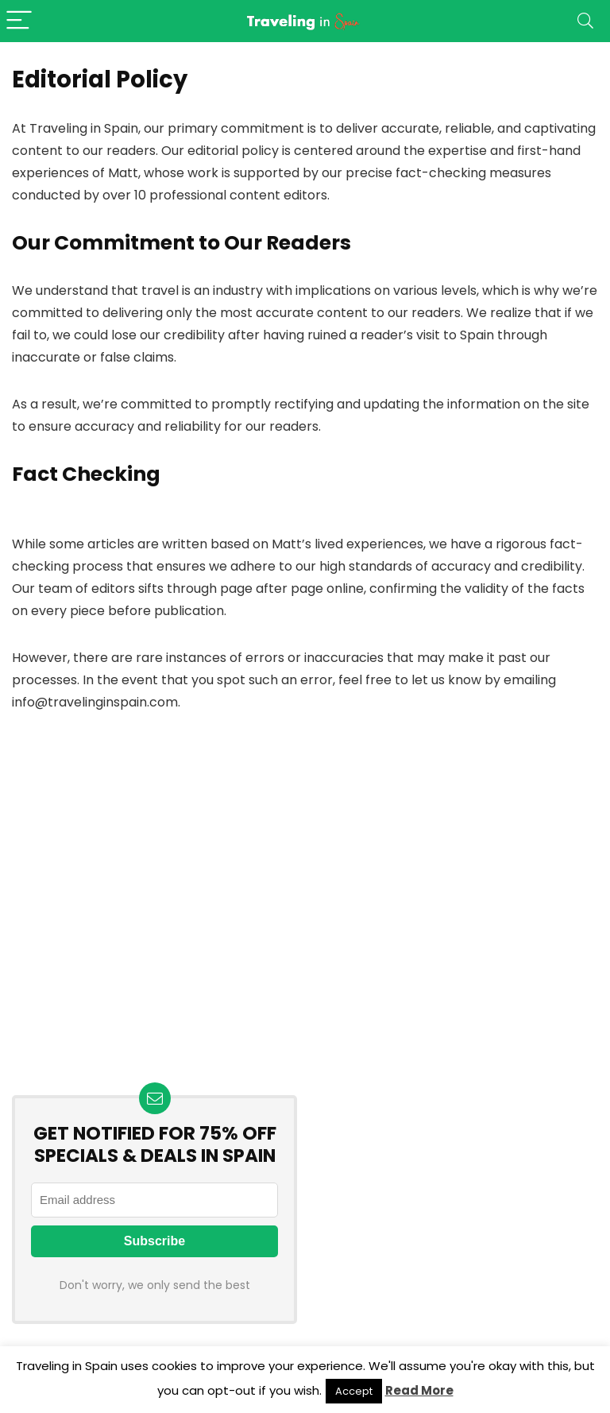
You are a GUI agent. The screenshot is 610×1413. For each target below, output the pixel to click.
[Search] (585, 21)
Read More (419, 1390)
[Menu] (19, 21)
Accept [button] (354, 1391)
